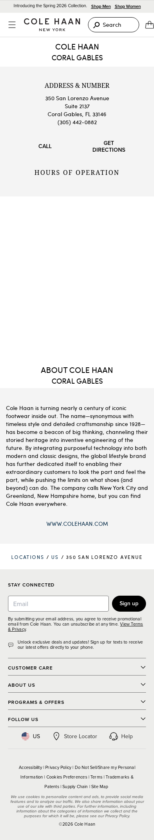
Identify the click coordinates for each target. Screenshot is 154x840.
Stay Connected (31, 585)
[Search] (113, 24)
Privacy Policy (58, 767)
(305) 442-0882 (77, 122)
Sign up (129, 603)
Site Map (99, 786)
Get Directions (108, 146)
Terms (96, 777)
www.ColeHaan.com (77, 523)
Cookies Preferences (66, 777)
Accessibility (30, 767)
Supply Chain (75, 786)
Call (45, 146)
